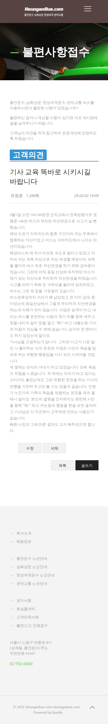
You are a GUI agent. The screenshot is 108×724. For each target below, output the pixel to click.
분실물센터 (25, 609)
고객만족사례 (27, 617)
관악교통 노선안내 (31, 583)
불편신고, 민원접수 (32, 625)
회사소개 (23, 533)
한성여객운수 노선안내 (35, 575)
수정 (30, 448)
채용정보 (23, 541)
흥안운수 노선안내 (31, 558)
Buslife (57, 712)
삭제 (54, 448)
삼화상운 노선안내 (31, 567)
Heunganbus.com (38, 707)
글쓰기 (86, 465)
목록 (62, 465)
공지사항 (23, 600)
